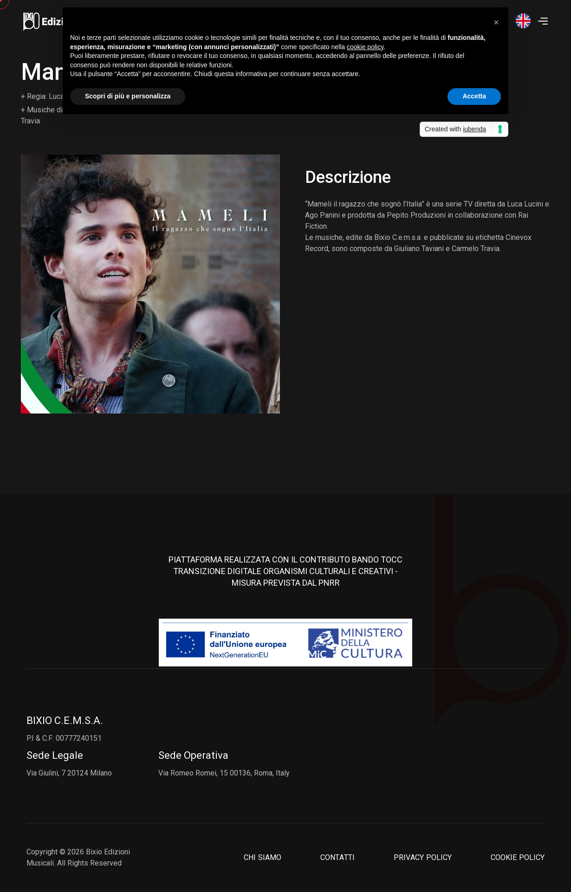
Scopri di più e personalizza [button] (127, 96)
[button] (496, 22)
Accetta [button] (474, 96)
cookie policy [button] (365, 47)
